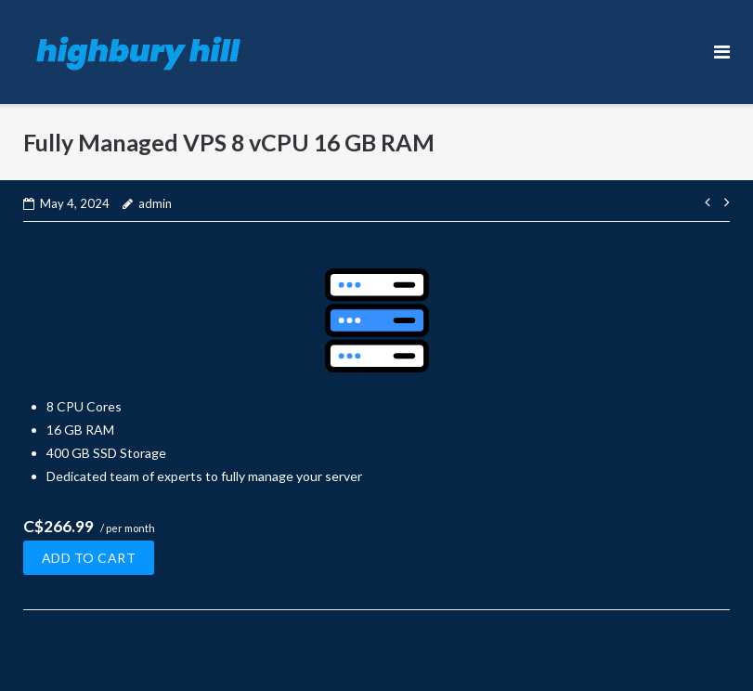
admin (155, 203)
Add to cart (89, 558)
